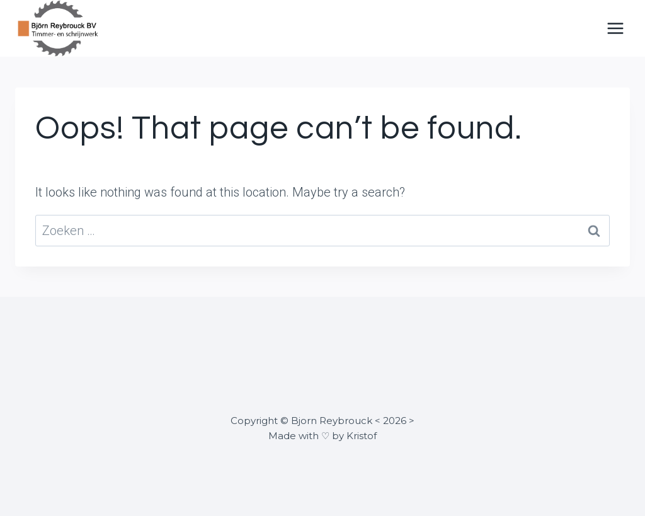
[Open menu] (615, 28)
